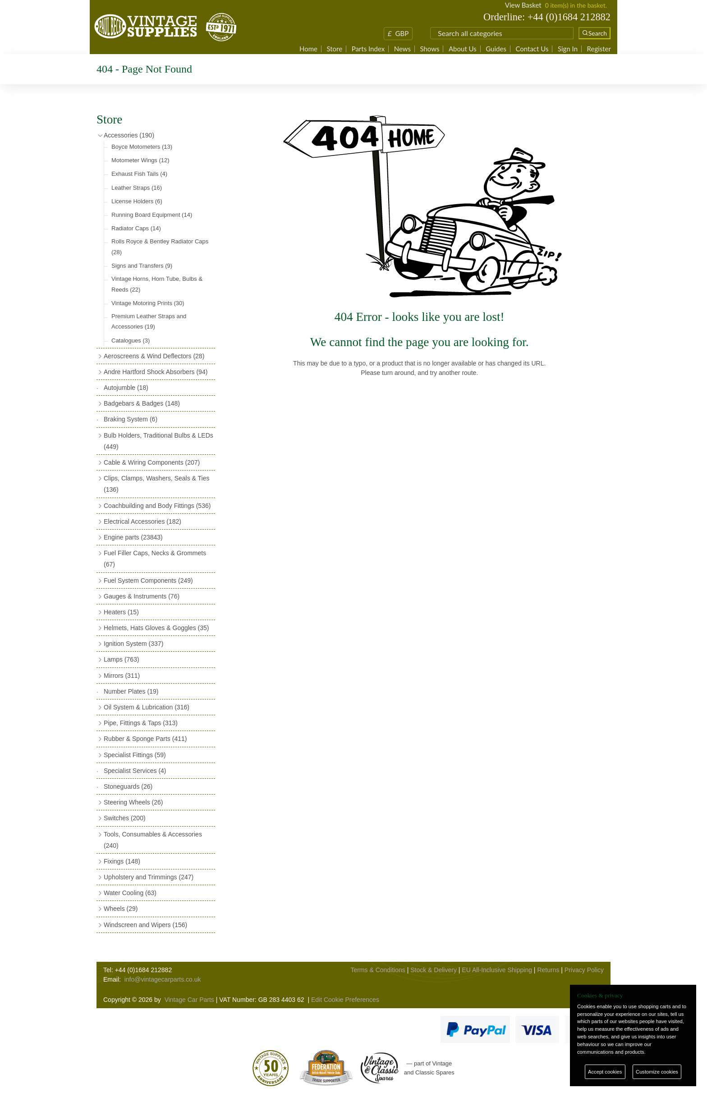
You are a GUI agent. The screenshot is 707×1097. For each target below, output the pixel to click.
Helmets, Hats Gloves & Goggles (156, 627)
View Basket (523, 5)
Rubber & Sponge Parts (145, 738)
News (402, 49)
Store (334, 49)
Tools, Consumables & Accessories (153, 840)
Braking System (130, 419)
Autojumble (126, 387)
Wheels (121, 908)
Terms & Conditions (377, 970)
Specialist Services (135, 770)
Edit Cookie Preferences (345, 999)
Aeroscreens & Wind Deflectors (154, 356)
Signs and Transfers (141, 265)
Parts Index (368, 49)
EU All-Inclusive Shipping (497, 970)
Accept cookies (605, 1071)
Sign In (568, 49)
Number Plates (131, 691)
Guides (496, 49)
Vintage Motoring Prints (147, 303)
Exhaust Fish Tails (139, 173)
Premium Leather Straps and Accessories (148, 321)
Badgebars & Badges (142, 403)
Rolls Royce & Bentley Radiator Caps (159, 246)
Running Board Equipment (151, 214)
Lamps (121, 659)
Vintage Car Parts (189, 999)
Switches (125, 818)
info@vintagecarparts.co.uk (162, 979)
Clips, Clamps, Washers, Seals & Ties (156, 484)
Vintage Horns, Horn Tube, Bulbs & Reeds (156, 284)
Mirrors (122, 675)
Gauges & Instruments (141, 596)
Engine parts (133, 537)
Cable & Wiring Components (152, 462)
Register (599, 49)
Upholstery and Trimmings (148, 877)
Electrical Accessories (142, 521)
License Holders (136, 201)
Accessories (129, 135)
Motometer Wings (140, 160)
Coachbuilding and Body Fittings (157, 505)
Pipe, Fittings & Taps (141, 723)
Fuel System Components (148, 580)
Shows (429, 49)
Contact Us (531, 49)
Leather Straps (136, 187)
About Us (463, 49)
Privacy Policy (584, 970)
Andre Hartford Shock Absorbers (155, 371)
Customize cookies (657, 1071)
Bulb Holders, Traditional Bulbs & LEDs (158, 441)
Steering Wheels (133, 802)
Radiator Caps (136, 228)
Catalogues (130, 340)
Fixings (122, 861)
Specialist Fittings (135, 755)
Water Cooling (130, 892)
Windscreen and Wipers (145, 924)
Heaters (121, 612)
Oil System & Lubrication (146, 707)
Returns (548, 970)
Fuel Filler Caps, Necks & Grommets (155, 558)
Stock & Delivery (433, 970)
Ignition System (133, 643)
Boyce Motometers (141, 146)
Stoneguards (128, 786)
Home (308, 49)
